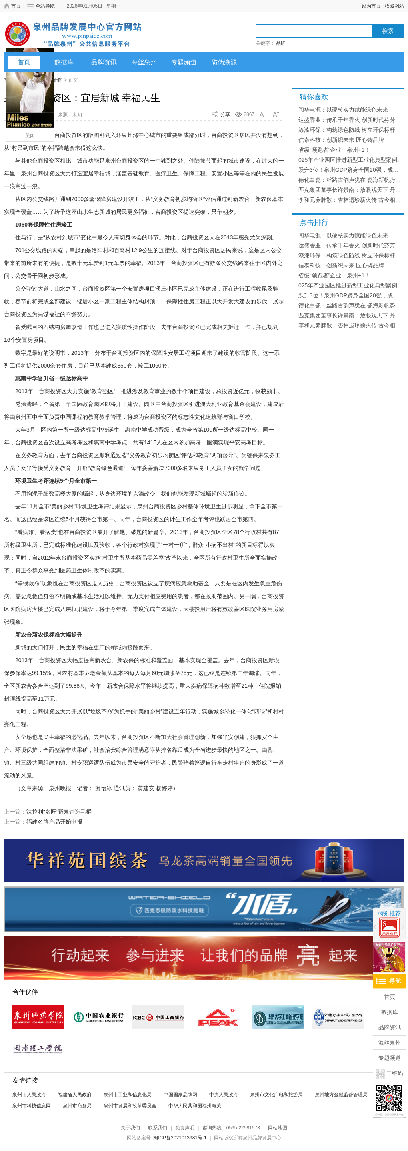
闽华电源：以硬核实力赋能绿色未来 (343, 109)
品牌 (281, 43)
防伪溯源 (224, 62)
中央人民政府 (223, 1094)
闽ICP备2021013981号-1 (179, 1138)
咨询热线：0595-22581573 (231, 1128)
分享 (225, 114)
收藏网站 (394, 6)
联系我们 (157, 1128)
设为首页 (371, 6)
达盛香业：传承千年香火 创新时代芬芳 (346, 120)
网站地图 (277, 1128)
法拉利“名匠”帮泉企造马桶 (59, 811)
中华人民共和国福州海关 (194, 1106)
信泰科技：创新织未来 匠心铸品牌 (341, 140)
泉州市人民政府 (29, 1094)
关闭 (30, 136)
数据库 (64, 62)
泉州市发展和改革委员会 (130, 1106)
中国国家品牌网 (180, 1094)
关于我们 (130, 1128)
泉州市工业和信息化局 (128, 1094)
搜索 (388, 31)
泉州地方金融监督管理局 (341, 1094)
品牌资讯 (104, 62)
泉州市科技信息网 (31, 1106)
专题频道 (184, 62)
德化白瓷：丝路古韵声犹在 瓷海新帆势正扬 (352, 180)
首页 (24, 62)
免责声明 (184, 1128)
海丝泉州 (144, 62)
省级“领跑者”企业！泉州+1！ (334, 150)
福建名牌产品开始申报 (54, 821)
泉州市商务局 (77, 1106)
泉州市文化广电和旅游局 (276, 1094)
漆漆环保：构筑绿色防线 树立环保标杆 (346, 130)
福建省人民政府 (75, 1094)
